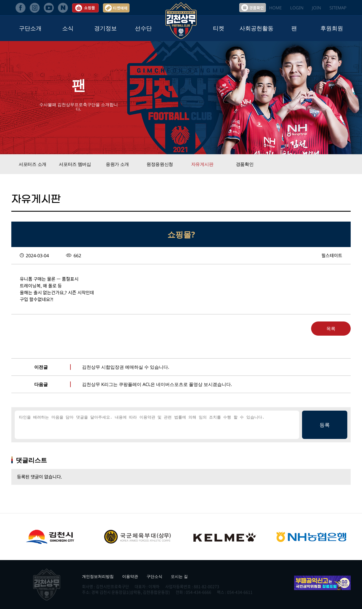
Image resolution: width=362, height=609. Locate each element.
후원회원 (331, 28)
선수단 (143, 28)
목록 (330, 328)
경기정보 (105, 28)
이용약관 (130, 576)
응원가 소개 (117, 164)
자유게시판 (202, 164)
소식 (68, 28)
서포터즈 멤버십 (75, 164)
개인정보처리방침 (98, 576)
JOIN (316, 7)
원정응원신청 (159, 164)
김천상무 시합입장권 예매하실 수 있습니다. (125, 367)
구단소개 (30, 28)
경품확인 (245, 164)
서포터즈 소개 (32, 164)
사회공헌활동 (256, 28)
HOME (275, 7)
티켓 (218, 28)
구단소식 (154, 576)
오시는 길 (179, 576)
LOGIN (296, 7)
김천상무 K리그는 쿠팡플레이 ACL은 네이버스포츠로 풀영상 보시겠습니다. (157, 384)
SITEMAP (337, 7)
